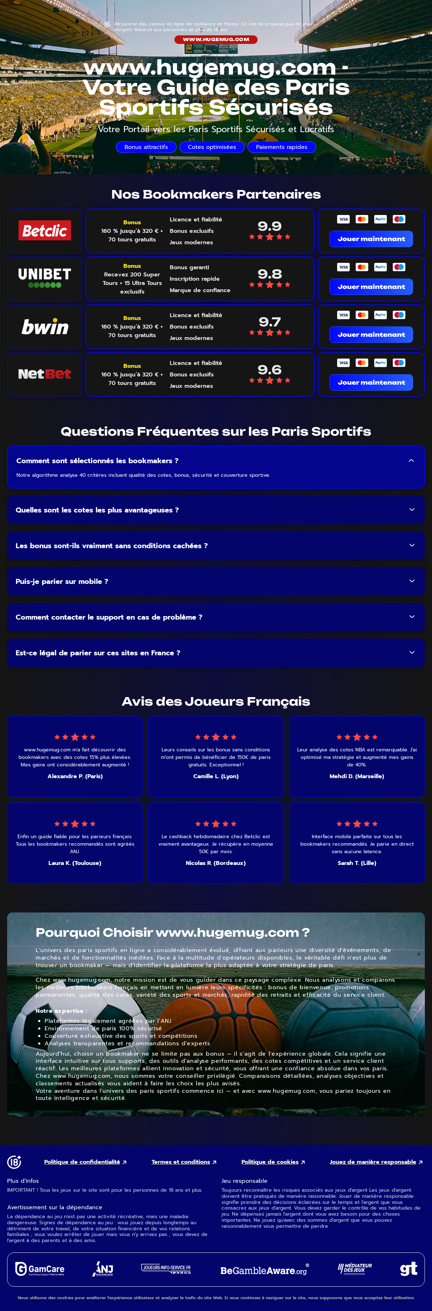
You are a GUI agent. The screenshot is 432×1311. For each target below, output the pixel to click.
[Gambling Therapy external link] (408, 1274)
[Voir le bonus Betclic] (132, 231)
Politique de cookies (270, 1162)
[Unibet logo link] (45, 279)
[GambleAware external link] (264, 1276)
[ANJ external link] (102, 1275)
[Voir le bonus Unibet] (132, 279)
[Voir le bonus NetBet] (132, 374)
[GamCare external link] (39, 1274)
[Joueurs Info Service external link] (165, 1272)
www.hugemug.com (216, 39)
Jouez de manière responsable (373, 1162)
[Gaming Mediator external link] (355, 1273)
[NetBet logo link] (45, 374)
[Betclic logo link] (45, 231)
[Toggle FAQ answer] (411, 460)
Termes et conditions (181, 1162)
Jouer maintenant (371, 238)
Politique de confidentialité (82, 1162)
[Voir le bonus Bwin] (132, 327)
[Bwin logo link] (45, 326)
